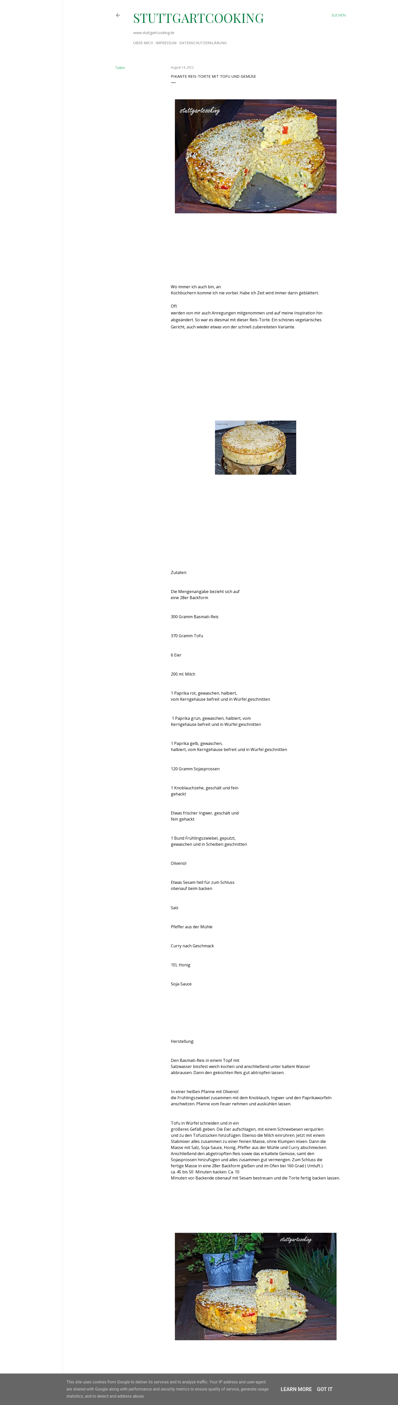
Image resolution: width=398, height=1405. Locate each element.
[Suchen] (338, 15)
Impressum (166, 42)
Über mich (143, 42)
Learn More (296, 1389)
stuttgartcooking (198, 17)
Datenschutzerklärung (203, 42)
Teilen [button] (120, 67)
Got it (325, 1389)
